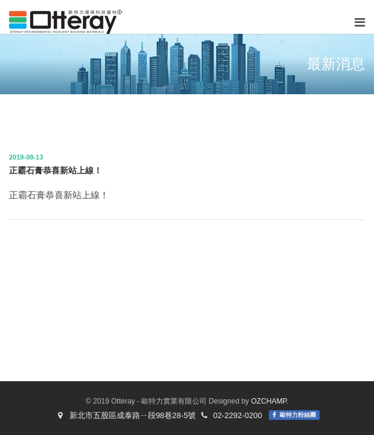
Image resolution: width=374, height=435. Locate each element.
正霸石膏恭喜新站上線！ (55, 170)
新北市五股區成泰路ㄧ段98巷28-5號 (125, 415)
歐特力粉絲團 (298, 414)
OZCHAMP (268, 401)
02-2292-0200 (237, 415)
